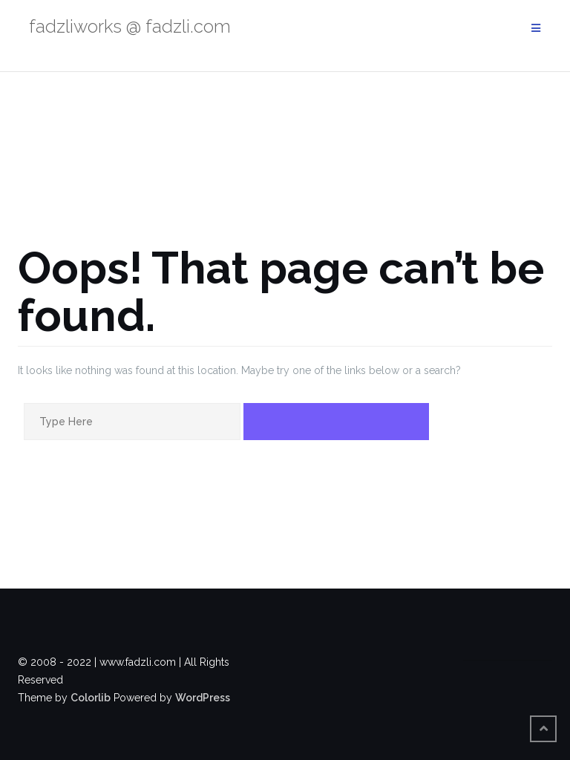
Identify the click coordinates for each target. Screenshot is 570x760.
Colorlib (91, 698)
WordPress (202, 698)
